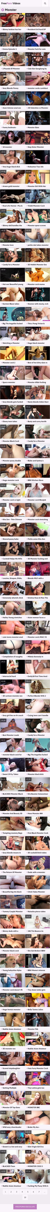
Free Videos (10, 3)
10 (25, 1197)
